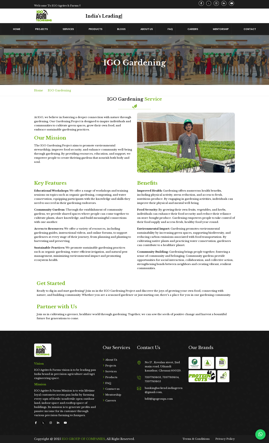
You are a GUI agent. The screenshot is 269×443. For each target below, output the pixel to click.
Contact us (112, 388)
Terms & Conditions (196, 438)
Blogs (121, 29)
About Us (147, 29)
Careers (193, 29)
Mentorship (221, 29)
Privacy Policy (225, 438)
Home (16, 29)
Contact (250, 29)
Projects (41, 29)
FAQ (170, 29)
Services (68, 29)
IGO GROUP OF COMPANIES (83, 439)
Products (95, 29)
